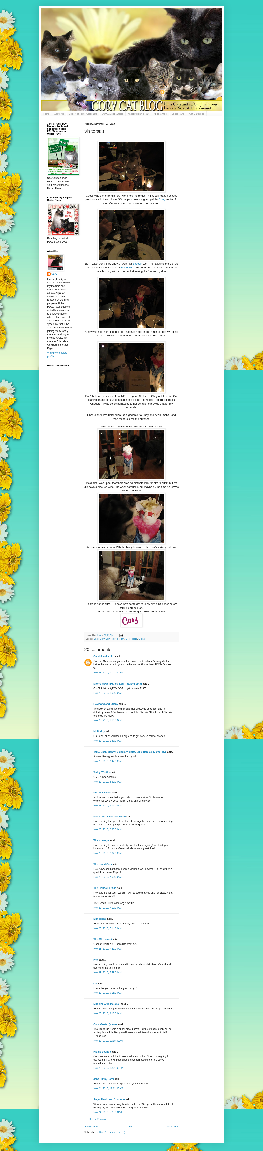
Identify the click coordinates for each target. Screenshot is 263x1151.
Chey (162, 199)
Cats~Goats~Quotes (105, 1024)
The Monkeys (101, 840)
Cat (95, 983)
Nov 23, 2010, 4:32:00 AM (107, 781)
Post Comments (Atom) (112, 1132)
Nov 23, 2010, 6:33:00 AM (107, 829)
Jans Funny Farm (103, 1079)
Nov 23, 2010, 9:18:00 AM (107, 1013)
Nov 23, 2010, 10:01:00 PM (108, 1068)
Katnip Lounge (102, 1051)
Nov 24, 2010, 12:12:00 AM (108, 1088)
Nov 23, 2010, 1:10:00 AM (107, 720)
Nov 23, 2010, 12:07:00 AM (108, 672)
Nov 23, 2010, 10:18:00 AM (108, 1040)
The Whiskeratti (102, 939)
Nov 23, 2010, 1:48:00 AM (107, 740)
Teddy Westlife (102, 772)
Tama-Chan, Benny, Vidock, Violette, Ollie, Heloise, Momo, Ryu (130, 751)
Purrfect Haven (102, 792)
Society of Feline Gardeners (83, 114)
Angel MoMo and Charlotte (109, 1099)
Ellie (128, 639)
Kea (95, 959)
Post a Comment (98, 1119)
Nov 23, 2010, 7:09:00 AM (107, 877)
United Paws (178, 114)
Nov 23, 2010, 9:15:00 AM (107, 992)
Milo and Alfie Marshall (106, 1004)
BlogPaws (127, 267)
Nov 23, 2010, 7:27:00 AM (107, 948)
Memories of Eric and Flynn (109, 816)
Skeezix (138, 263)
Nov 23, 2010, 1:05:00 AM (107, 693)
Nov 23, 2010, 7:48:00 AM (107, 972)
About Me (59, 114)
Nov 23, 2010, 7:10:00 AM (107, 907)
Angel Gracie (160, 114)
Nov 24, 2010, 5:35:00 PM (107, 1112)
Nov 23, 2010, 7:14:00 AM (107, 928)
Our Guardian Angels (112, 114)
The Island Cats (102, 864)
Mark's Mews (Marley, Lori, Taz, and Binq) (117, 683)
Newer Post (91, 1126)
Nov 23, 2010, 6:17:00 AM (107, 805)
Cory (102, 639)
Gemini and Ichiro (103, 656)
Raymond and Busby (105, 704)
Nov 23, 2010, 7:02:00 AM (107, 853)
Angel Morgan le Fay (138, 114)
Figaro (134, 639)
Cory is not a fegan (115, 639)
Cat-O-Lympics (196, 114)
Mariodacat (99, 918)
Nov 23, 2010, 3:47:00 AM (107, 761)
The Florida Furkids (104, 888)
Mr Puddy (99, 731)
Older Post (172, 1126)
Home (46, 114)
